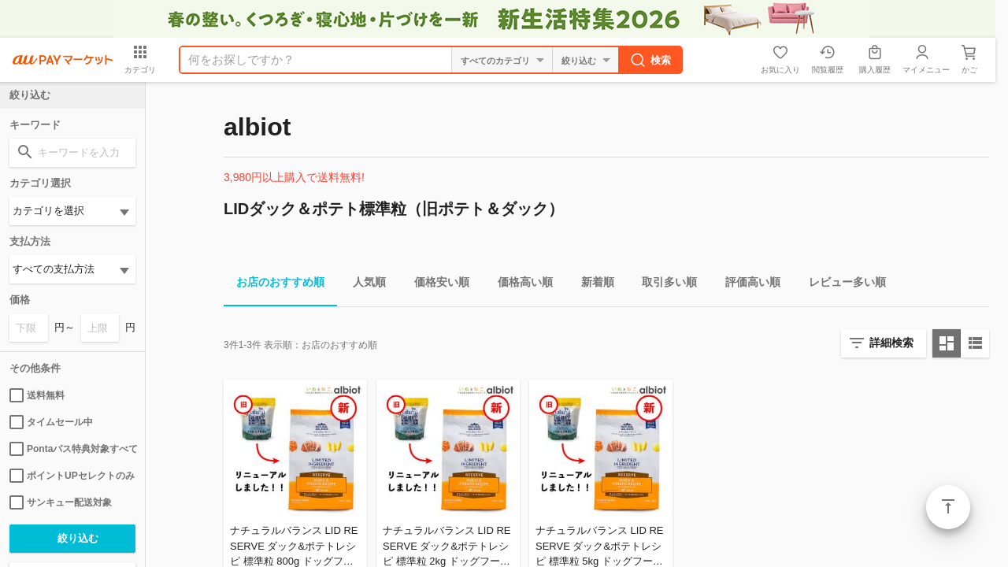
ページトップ (948, 507)
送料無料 (37, 395)
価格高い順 (519, 285)
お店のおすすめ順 (274, 285)
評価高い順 (746, 285)
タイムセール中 (51, 422)
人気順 (363, 285)
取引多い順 (663, 285)
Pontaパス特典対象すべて (72, 449)
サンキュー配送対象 (60, 502)
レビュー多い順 (841, 285)
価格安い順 (435, 285)
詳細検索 (891, 342)
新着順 (591, 285)
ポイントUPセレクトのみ (72, 476)
